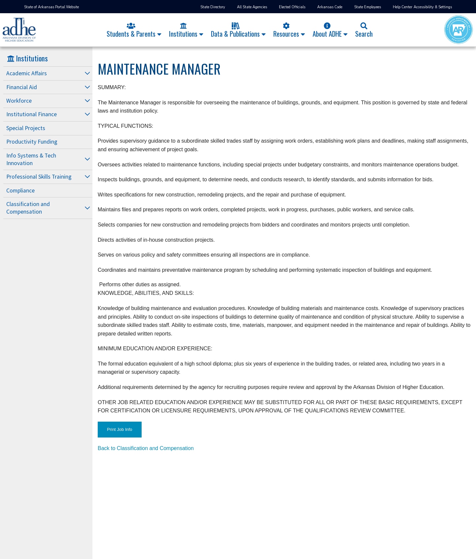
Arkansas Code (329, 7)
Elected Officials (292, 7)
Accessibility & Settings (433, 7)
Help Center (402, 7)
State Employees (367, 7)
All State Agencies (252, 7)
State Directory (212, 7)
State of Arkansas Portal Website (51, 7)
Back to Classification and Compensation (146, 448)
